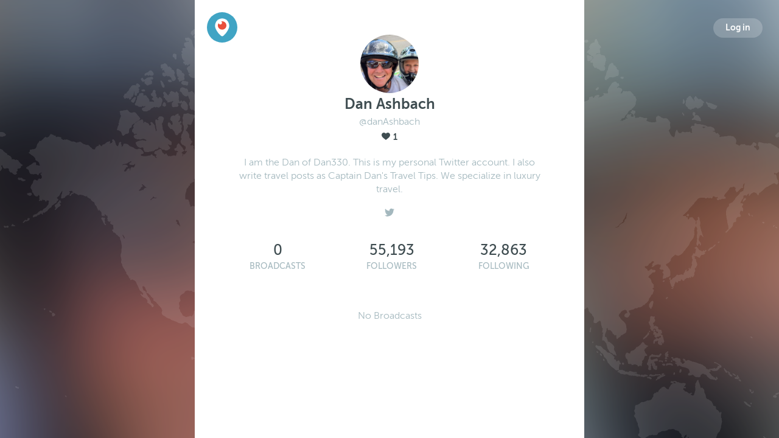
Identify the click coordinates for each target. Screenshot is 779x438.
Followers (391, 266)
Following (503, 266)
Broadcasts (278, 266)
